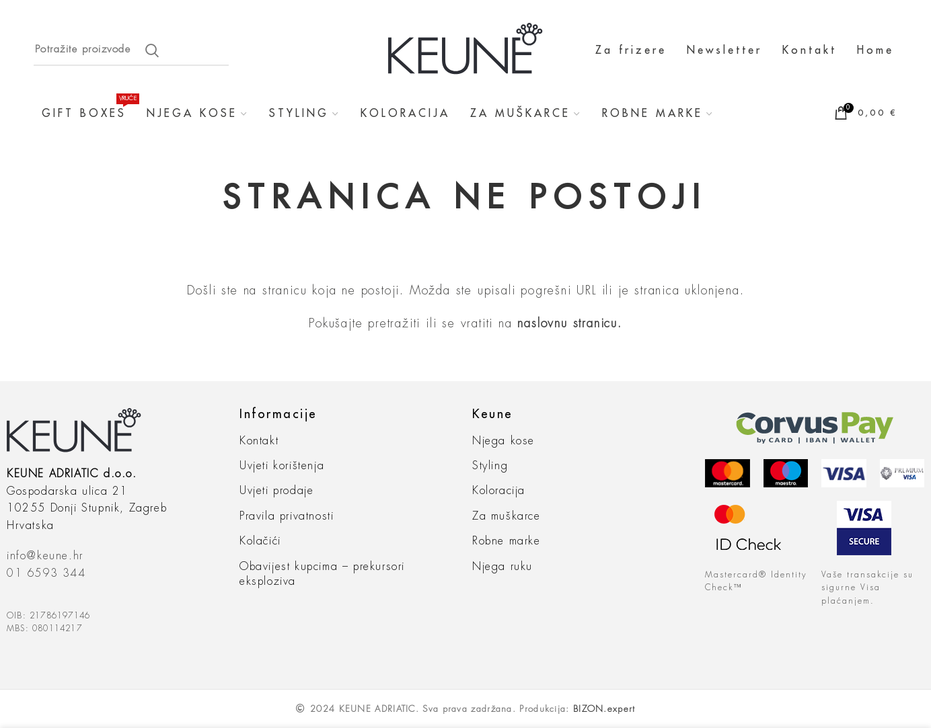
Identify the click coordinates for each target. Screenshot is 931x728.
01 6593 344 (46, 573)
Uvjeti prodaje (276, 490)
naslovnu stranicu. (569, 323)
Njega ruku (502, 566)
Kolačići (260, 541)
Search (152, 50)
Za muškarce (506, 516)
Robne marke (506, 541)
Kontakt (258, 441)
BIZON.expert (604, 708)
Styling (490, 465)
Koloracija (498, 490)
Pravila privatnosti (286, 516)
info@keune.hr (45, 556)
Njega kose (503, 441)
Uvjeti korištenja (281, 465)
